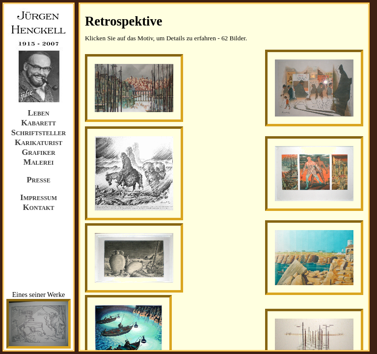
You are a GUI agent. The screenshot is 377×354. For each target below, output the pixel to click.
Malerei (39, 162)
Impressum (38, 197)
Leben (39, 113)
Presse (38, 179)
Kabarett (38, 122)
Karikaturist (38, 142)
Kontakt (38, 207)
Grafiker (38, 152)
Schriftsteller (38, 132)
